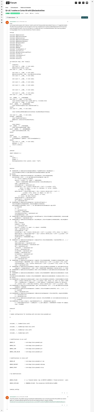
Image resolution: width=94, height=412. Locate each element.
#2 (67, 396)
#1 (67, 21)
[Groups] (2, 15)
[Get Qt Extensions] (2, 20)
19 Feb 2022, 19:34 (23, 396)
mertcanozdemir (13, 21)
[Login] (92, 2)
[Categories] (2, 2)
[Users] (2, 12)
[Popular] (2, 9)
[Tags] (2, 7)
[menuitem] (92, 2)
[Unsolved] (2, 22)
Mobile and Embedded (15, 13)
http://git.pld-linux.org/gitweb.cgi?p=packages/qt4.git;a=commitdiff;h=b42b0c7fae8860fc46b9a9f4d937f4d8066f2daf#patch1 (37, 402)
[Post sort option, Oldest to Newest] (11, 17)
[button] (2, 410)
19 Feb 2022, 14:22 (23, 21)
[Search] (2, 17)
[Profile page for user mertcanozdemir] (7, 22)
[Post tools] (67, 393)
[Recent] (2, 4)
